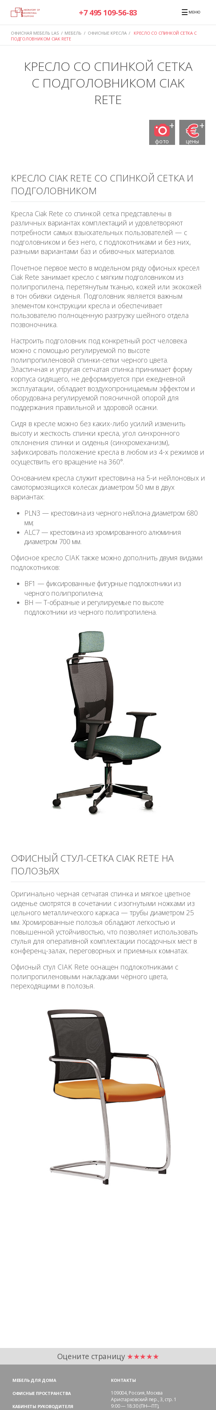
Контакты (123, 1380)
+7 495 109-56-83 (108, 12)
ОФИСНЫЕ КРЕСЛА (107, 33)
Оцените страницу (108, 1356)
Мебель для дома (34, 1380)
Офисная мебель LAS (35, 33)
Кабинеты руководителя (42, 1406)
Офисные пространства (41, 1393)
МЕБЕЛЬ (73, 33)
